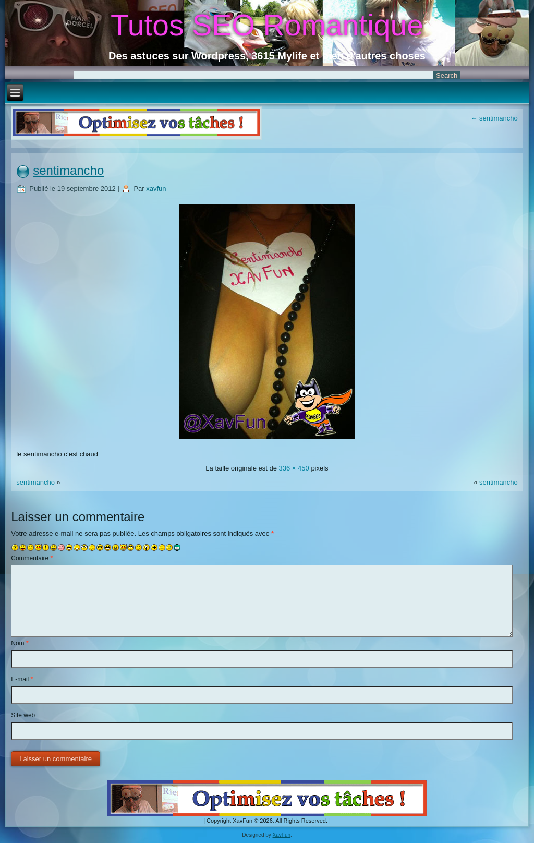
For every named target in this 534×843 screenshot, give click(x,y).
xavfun (156, 188)
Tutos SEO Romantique (267, 25)
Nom (19, 643)
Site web (23, 715)
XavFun (281, 835)
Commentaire (32, 558)
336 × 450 (294, 468)
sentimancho (493, 118)
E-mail (22, 679)
